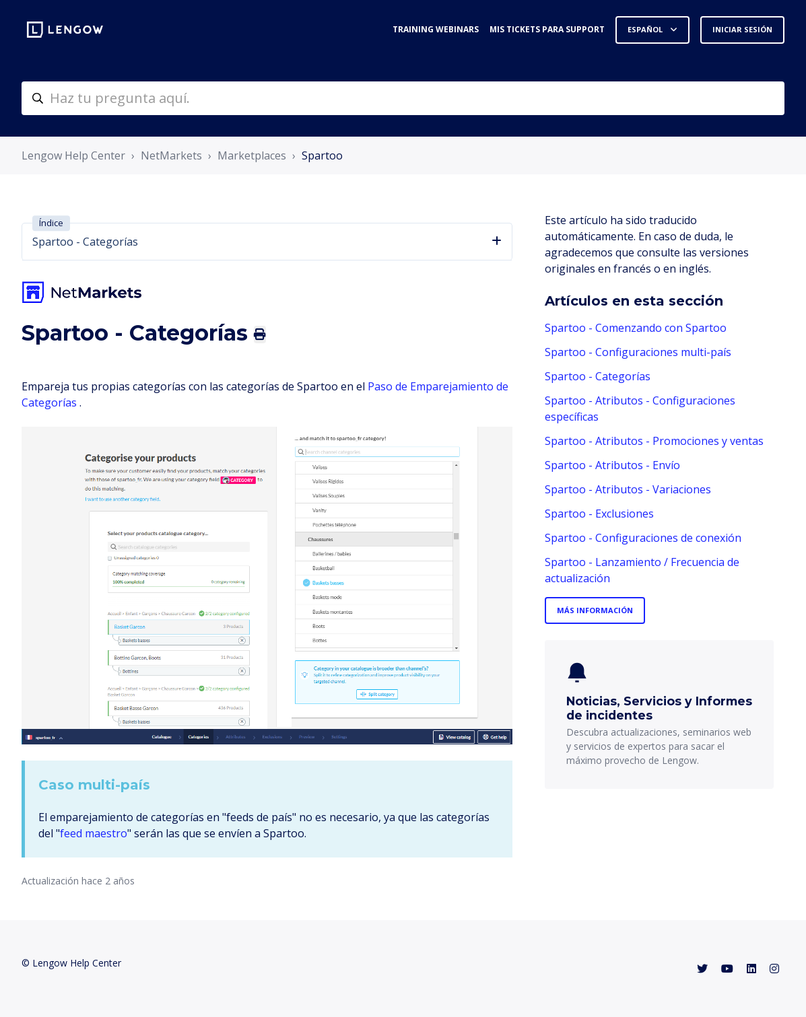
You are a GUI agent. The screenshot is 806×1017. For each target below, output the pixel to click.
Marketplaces (251, 155)
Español (646, 29)
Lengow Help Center (73, 155)
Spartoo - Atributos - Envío (612, 465)
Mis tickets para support (547, 29)
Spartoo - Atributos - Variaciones (628, 489)
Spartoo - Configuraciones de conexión (643, 537)
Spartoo (322, 155)
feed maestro (93, 833)
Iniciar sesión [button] (742, 29)
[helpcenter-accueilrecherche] (403, 98)
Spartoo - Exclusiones (599, 513)
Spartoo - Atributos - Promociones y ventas (654, 440)
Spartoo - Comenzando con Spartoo (636, 327)
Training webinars (436, 29)
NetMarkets (171, 155)
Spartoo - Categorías (597, 376)
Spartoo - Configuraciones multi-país (638, 352)
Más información (595, 610)
